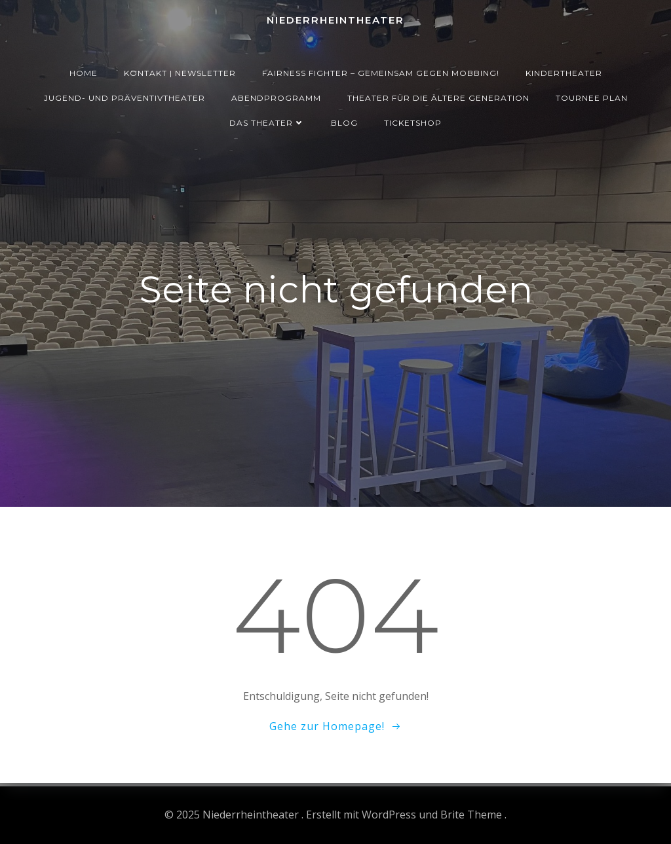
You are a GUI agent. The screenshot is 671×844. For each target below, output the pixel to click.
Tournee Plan (592, 98)
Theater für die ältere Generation (438, 98)
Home (83, 73)
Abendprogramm (276, 98)
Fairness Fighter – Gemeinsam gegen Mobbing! (380, 73)
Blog (344, 123)
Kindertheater (564, 73)
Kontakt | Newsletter (180, 73)
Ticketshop (413, 123)
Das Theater (267, 123)
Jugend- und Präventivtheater (124, 98)
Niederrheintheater (335, 20)
